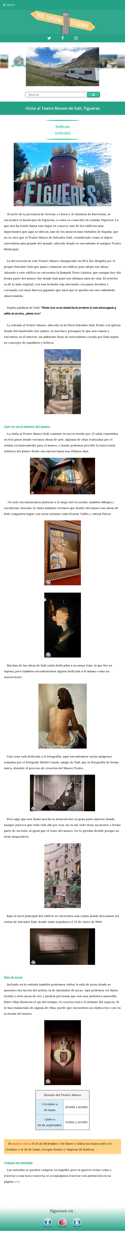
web (17, 1181)
